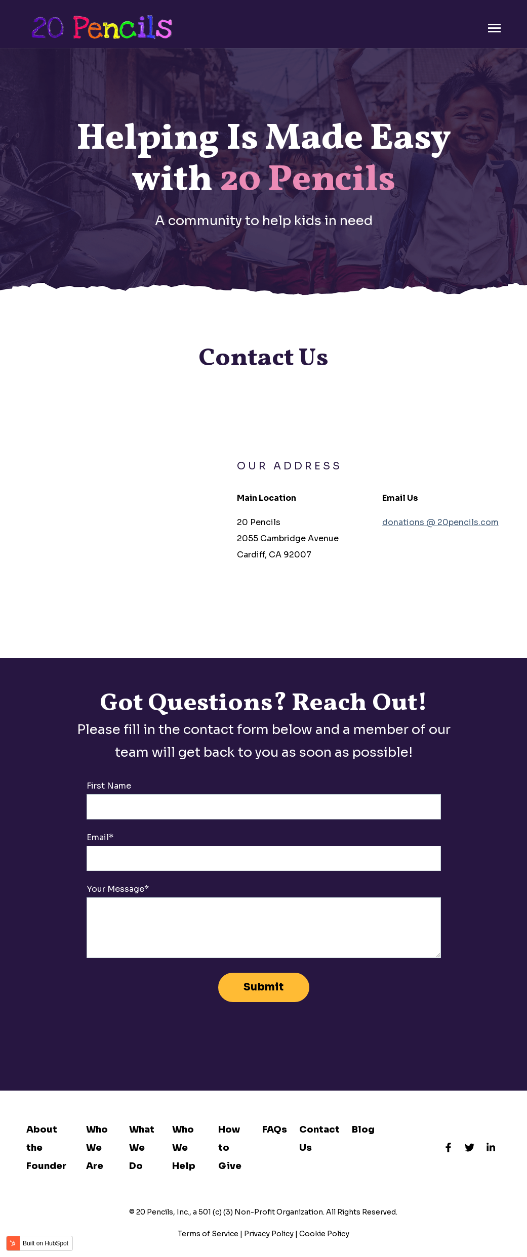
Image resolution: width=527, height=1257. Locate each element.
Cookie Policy (324, 1233)
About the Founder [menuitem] (46, 1148)
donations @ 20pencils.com (440, 522)
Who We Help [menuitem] (183, 1148)
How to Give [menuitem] (229, 1148)
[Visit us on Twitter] (470, 1148)
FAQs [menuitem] (274, 1129)
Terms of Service (208, 1233)
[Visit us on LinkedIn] (491, 1148)
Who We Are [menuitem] (97, 1148)
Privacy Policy (269, 1233)
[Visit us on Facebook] (448, 1148)
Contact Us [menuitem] (319, 1138)
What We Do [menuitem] (141, 1148)
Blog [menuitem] (363, 1129)
